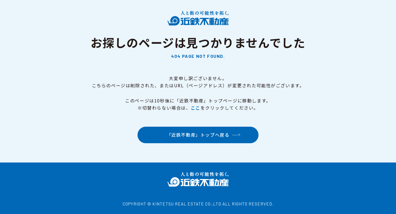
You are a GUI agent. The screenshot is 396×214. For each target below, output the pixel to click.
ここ (195, 107)
